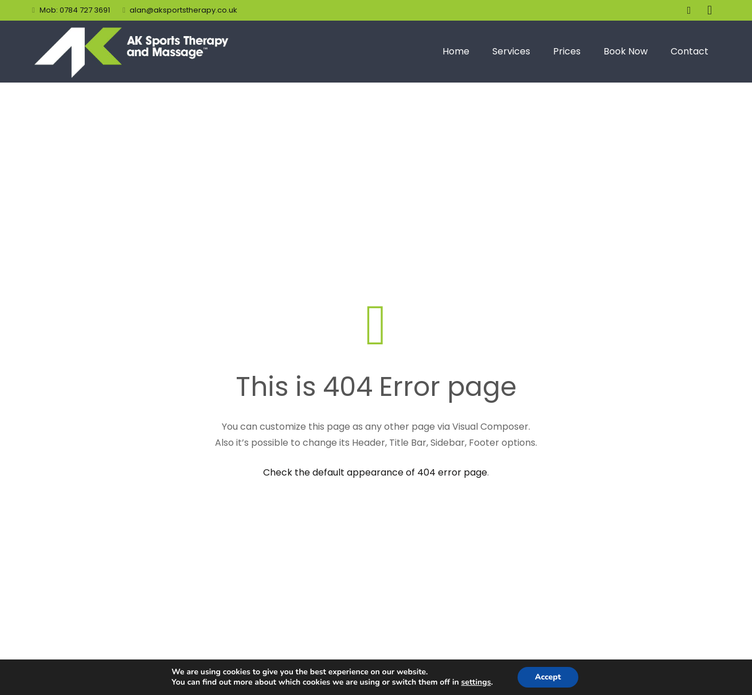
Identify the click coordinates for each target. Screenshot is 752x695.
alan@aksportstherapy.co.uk (183, 10)
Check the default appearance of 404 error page (375, 472)
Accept (548, 677)
